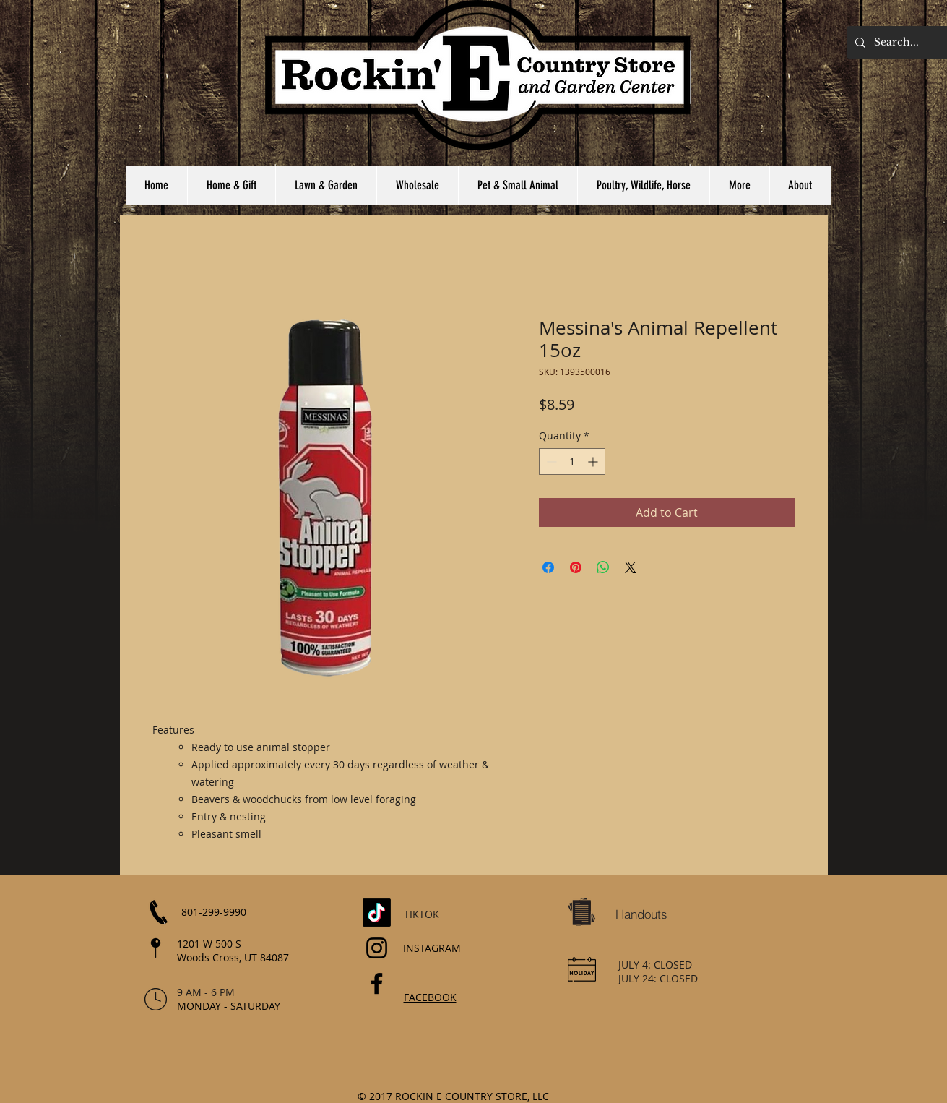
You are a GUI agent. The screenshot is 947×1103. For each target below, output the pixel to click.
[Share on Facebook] (548, 567)
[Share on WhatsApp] (603, 567)
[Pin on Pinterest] (575, 567)
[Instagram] (377, 948)
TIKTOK (421, 914)
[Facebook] (377, 983)
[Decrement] (550, 461)
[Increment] (594, 461)
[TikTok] (377, 912)
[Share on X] (630, 567)
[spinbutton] (572, 461)
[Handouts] (641, 914)
